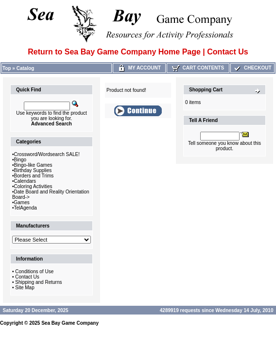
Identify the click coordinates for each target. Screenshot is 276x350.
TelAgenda (25, 207)
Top (6, 68)
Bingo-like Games (33, 165)
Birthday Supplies (33, 170)
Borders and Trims (34, 175)
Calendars (25, 181)
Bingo (20, 159)
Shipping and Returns (38, 282)
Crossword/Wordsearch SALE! (47, 154)
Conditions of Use (34, 271)
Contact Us (27, 277)
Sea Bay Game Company (70, 323)
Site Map (24, 287)
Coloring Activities (33, 186)
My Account (139, 67)
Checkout (252, 67)
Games (22, 202)
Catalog (25, 68)
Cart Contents (198, 67)
